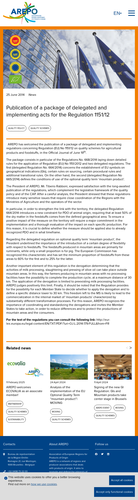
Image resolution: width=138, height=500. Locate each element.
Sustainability (16, 419)
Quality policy (16, 128)
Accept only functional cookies (114, 492)
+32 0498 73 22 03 (18, 471)
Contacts (9, 444)
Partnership (14, 404)
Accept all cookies (122, 480)
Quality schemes (39, 128)
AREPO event (103, 408)
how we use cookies (44, 484)
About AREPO (58, 444)
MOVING (56, 411)
